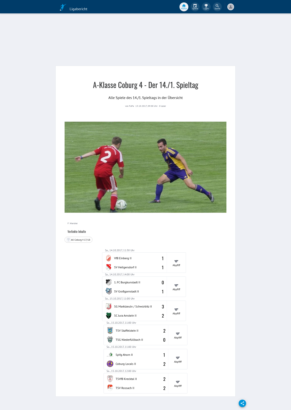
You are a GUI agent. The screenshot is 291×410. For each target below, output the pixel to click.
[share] (242, 403)
